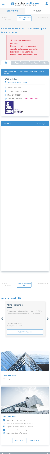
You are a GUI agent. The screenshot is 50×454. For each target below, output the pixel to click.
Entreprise (12, 10)
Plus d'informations (25, 332)
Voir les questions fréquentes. (13, 379)
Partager (41, 123)
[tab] (6, 62)
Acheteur (37, 10)
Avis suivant (42, 17)
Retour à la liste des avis (24, 18)
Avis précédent (7, 18)
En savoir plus (34, 440)
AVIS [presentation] (6, 63)
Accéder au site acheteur (16, 82)
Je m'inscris (19, 440)
